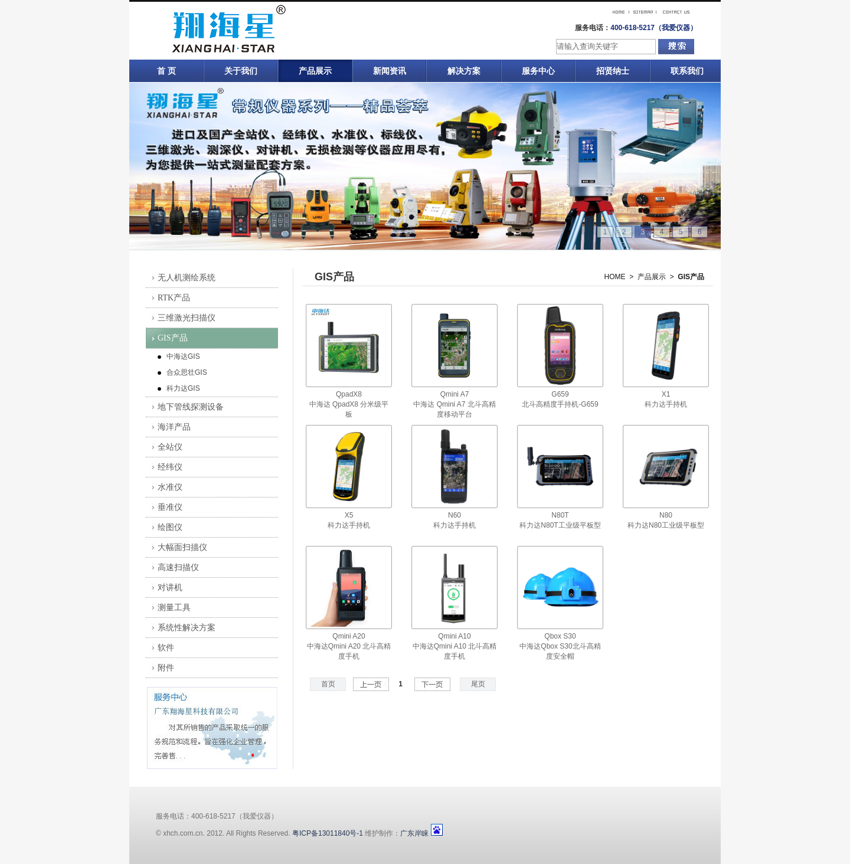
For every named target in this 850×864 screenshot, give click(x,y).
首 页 (166, 71)
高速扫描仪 (178, 567)
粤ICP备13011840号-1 (327, 833)
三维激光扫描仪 (186, 317)
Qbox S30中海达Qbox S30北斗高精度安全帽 (559, 646)
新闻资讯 (389, 71)
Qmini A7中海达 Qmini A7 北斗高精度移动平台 (454, 404)
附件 (166, 667)
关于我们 (240, 71)
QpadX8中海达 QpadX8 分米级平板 (349, 404)
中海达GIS (183, 356)
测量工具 (174, 607)
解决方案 (463, 71)
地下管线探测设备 (191, 406)
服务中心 (538, 71)
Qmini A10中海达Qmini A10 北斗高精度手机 (455, 646)
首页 (328, 684)
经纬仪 (170, 467)
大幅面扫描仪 (182, 547)
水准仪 (170, 487)
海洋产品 (174, 427)
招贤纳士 (612, 71)
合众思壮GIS (186, 372)
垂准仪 (170, 507)
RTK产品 (174, 297)
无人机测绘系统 (186, 277)
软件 (166, 647)
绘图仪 (170, 527)
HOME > (619, 277)
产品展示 (315, 71)
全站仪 (170, 447)
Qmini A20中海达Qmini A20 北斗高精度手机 (349, 646)
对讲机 (170, 587)
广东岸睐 (414, 833)
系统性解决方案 (186, 627)
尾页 (478, 684)
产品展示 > (656, 277)
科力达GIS (183, 388)
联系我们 (687, 71)
